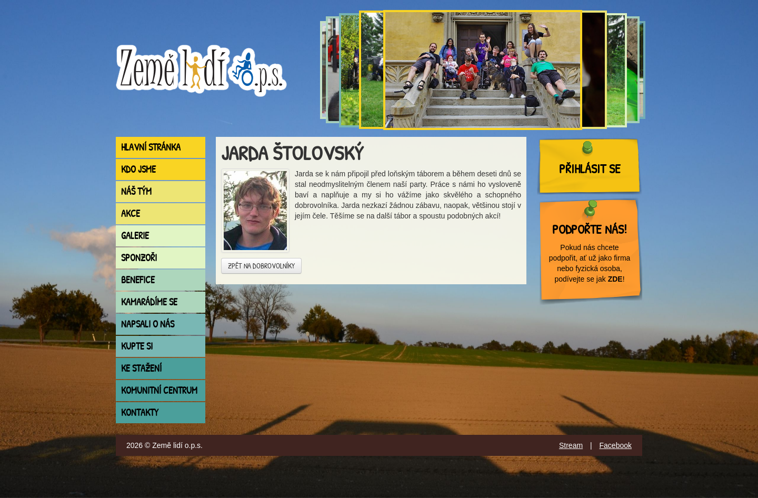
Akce (130, 213)
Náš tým (136, 191)
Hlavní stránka (151, 147)
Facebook (616, 445)
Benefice (138, 279)
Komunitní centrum (159, 390)
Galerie (135, 235)
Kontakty (139, 412)
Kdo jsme (138, 169)
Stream (571, 445)
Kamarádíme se (149, 301)
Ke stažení (141, 368)
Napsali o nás (147, 324)
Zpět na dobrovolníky (261, 266)
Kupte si (137, 346)
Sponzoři (139, 257)
